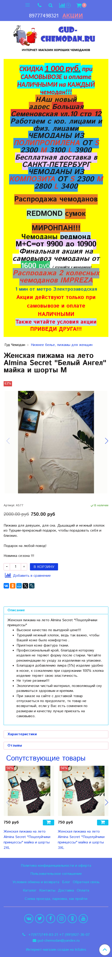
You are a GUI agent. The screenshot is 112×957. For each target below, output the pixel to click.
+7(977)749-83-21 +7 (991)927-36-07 (58, 934)
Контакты (47, 890)
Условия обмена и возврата (35, 882)
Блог (66, 882)
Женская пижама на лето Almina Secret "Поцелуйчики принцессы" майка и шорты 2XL (27, 839)
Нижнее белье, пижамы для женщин (62, 345)
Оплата (83, 890)
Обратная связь (86, 882)
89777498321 (43, 16)
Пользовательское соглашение (56, 873)
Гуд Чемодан (15, 345)
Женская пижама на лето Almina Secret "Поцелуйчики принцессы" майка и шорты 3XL (81, 839)
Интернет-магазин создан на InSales (56, 950)
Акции (72, 16)
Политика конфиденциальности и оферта (56, 865)
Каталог (29, 890)
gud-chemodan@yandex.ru (58, 940)
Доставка (66, 890)
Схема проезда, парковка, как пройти (56, 898)
